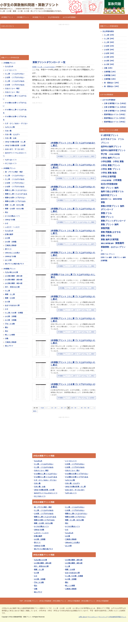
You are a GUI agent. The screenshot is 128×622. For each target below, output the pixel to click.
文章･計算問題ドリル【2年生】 (115, 107)
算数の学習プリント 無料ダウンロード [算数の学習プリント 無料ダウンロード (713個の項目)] (112, 208)
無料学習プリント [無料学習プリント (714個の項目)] (109, 195)
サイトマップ (103, 617)
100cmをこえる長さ (72, 542)
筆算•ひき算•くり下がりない (75, 517)
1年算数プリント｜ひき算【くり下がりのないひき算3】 (76, 398)
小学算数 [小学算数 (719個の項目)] (117, 180)
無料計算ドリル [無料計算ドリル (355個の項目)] (106, 199)
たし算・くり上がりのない (43, 464)
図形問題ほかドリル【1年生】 (115, 114)
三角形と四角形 (70, 539)
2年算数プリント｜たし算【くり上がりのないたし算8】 (76, 222)
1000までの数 (39, 530)
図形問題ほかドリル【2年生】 (115, 118)
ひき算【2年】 (109, 50)
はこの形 (68, 546)
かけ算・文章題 (39, 539)
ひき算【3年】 (109, 53)
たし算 (67, 566)
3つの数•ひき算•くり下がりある (76, 477)
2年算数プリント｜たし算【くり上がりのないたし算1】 (76, 376)
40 (81, 408)
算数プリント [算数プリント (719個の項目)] (107, 217)
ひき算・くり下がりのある (74, 467)
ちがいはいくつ (70, 493)
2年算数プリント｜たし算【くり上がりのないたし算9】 (76, 200)
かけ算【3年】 (109, 61)
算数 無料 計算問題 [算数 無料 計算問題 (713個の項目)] (110, 239)
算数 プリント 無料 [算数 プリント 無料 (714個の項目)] (110, 224)
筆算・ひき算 (70, 569)
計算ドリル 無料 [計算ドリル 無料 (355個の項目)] (106, 257)
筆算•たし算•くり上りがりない (76, 513)
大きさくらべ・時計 (41, 470)
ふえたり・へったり (41, 533)
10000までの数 (39, 546)
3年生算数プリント (88, 601)
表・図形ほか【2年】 (111, 83)
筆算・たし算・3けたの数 (74, 520)
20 (55, 408)
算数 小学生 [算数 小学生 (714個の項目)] (106, 235)
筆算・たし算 (39, 569)
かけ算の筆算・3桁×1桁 (73, 563)
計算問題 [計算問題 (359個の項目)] (104, 260)
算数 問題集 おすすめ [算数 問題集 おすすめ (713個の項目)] (111, 232)
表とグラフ (38, 592)
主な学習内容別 (54, 18)
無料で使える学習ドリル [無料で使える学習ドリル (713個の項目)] (112, 191)
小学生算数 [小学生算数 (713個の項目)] (106, 161)
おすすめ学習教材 (69, 18)
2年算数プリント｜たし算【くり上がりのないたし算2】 (76, 354)
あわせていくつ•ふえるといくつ (45, 493)
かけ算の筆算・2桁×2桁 (42, 563)
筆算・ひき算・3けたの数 (43, 523)
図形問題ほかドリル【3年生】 (115, 122)
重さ (66, 582)
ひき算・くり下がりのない (74, 464)
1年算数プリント (7, 18)
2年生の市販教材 (74, 601)
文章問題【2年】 (110, 75)
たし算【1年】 (109, 35)
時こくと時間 (70, 585)
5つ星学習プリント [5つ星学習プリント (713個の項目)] (110, 135)
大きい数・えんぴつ (72, 483)
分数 (35, 589)
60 (88, 408)
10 (52, 408)
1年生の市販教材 (45, 601)
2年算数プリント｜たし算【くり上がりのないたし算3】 (76, 332)
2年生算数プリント (59, 601)
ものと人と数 (70, 480)
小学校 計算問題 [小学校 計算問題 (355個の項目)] (114, 154)
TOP (21, 601)
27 (65, 408)
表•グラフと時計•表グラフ (43, 549)
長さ (66, 523)
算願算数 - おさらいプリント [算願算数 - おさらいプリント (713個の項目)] (113, 249)
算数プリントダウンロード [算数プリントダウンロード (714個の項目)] (113, 221)
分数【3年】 (108, 68)
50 (85, 408)
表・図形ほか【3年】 (111, 86)
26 (62, 408)
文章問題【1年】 (110, 72)
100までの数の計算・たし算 (75, 486)
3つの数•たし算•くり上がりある (45, 477)
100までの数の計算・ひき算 (44, 490)
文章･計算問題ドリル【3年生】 (115, 111)
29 (72, 408)
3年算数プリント (38, 18)
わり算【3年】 (109, 64)
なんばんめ (38, 461)
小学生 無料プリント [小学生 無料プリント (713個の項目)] (110, 158)
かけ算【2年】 (109, 57)
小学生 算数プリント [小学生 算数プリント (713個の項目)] (110, 165)
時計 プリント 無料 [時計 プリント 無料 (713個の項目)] (110, 188)
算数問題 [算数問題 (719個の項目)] (105, 228)
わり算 (36, 573)
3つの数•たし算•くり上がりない (45, 474)
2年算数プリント (23, 18)
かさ (66, 530)
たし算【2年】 (109, 39)
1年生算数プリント (31, 601)
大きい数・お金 (39, 486)
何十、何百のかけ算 (41, 566)
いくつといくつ (70, 461)
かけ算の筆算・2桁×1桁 (73, 560)
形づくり (37, 542)
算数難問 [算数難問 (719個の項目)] (119, 243)
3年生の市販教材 (102, 601)
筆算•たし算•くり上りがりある (45, 517)
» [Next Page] (94, 408)
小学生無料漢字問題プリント (117, 617)
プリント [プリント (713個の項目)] (105, 143)
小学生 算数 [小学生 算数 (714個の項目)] (118, 161)
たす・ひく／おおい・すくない (45, 480)
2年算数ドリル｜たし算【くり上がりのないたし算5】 (77, 288)
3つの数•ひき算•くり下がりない (76, 474)
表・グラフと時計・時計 (43, 507)
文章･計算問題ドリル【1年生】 (115, 103)
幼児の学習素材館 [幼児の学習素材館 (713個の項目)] (109, 184)
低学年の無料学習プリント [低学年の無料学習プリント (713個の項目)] (113, 150)
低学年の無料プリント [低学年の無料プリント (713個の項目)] (111, 146)
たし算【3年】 (109, 42)
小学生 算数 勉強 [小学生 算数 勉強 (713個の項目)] (108, 173)
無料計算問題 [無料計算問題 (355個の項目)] (117, 199)
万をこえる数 (39, 582)
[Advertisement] (64, 42)
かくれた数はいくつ (41, 526)
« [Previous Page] (46, 408)
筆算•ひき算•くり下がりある (44, 520)
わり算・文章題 (70, 579)
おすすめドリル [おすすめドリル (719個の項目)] (108, 139)
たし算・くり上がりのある (43, 467)
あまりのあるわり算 (72, 573)
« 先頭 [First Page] (42, 408)
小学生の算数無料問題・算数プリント (29, 4)
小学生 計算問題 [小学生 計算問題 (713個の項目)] (108, 176)
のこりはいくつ (39, 496)
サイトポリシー (93, 617)
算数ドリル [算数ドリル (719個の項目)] (106, 213)
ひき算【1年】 (109, 46)
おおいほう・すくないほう (74, 490)
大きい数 (37, 483)
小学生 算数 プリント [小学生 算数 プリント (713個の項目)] (111, 169)
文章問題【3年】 (110, 79)
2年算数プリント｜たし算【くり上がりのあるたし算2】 (76, 156)
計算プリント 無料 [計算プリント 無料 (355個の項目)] (119, 257)
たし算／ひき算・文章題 (74, 576)
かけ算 (67, 536)
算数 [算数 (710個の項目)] (103, 202)
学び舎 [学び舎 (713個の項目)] (104, 154)
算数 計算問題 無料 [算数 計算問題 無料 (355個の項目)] (107, 243)
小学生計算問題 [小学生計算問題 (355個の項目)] (106, 180)
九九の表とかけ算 (40, 560)
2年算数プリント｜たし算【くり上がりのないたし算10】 (76, 178)
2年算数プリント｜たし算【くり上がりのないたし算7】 (76, 244)
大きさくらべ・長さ (72, 470)
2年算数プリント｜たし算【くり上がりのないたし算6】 (76, 266)
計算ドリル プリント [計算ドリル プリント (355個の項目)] (108, 254)
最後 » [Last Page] (35, 411)
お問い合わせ (83, 617)
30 (75, 408)
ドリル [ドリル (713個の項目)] (121, 139)
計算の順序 (38, 536)
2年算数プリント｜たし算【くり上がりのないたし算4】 (76, 310)
